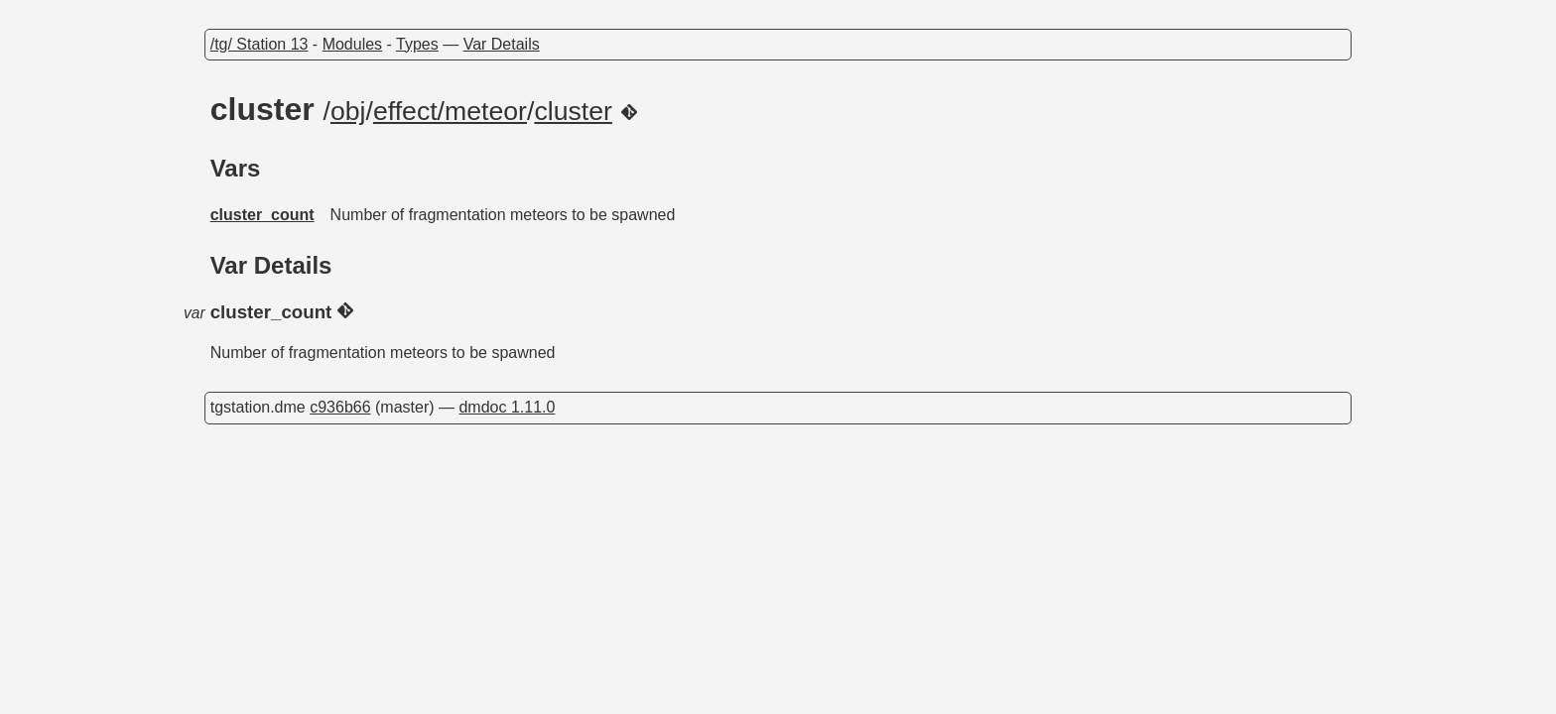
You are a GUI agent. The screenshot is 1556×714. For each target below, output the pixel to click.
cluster (573, 111)
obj (348, 111)
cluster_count (262, 214)
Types (417, 44)
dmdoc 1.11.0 (506, 407)
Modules (352, 44)
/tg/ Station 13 (259, 44)
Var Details (501, 44)
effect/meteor (450, 111)
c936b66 (340, 407)
